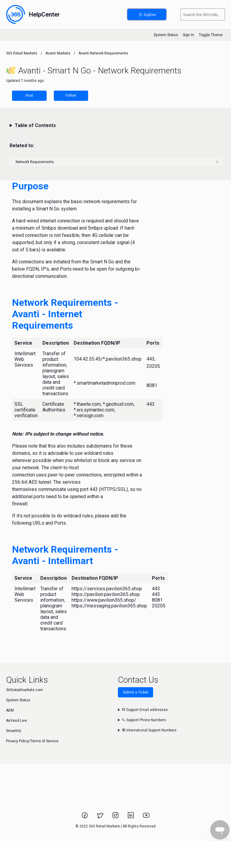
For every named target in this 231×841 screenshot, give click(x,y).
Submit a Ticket (135, 692)
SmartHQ (13, 731)
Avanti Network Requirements (103, 53)
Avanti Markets (57, 53)
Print (29, 96)
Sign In (188, 35)
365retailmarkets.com (24, 690)
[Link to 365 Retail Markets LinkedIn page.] (131, 817)
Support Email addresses (145, 710)
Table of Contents (35, 125)
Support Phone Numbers (144, 720)
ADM (10, 710)
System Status (166, 35)
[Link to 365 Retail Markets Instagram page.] (116, 817)
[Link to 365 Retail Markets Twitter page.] (100, 817)
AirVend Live (16, 720)
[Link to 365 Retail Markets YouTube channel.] (146, 817)
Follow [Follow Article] (71, 95)
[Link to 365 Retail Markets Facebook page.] (85, 817)
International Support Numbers (149, 730)
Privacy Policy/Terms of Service (32, 741)
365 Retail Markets (21, 53)
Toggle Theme (211, 35)
